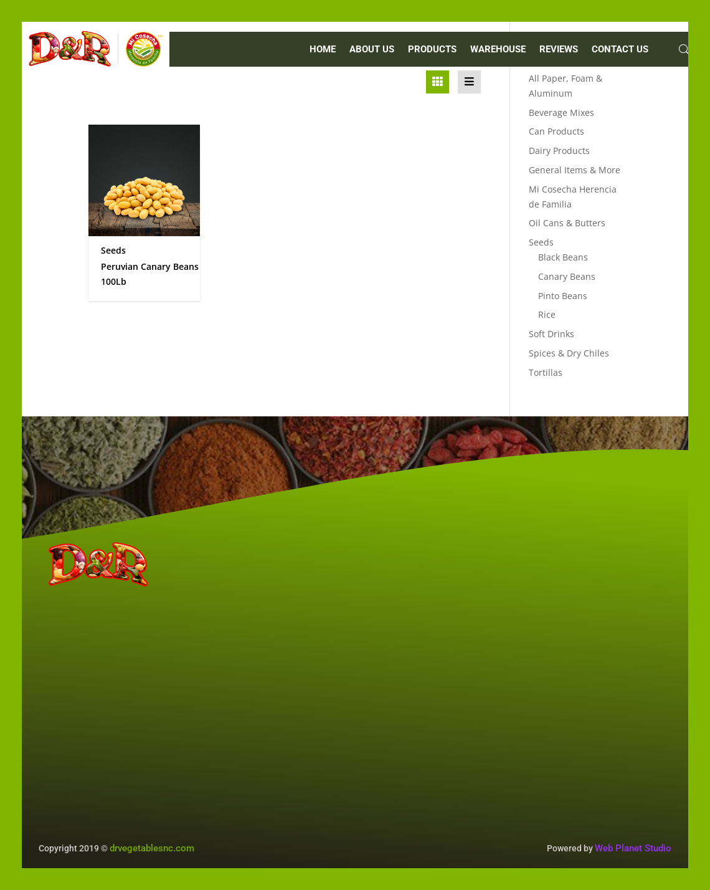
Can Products (556, 131)
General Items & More (574, 170)
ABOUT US (371, 50)
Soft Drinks (551, 334)
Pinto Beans (562, 296)
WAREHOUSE (498, 50)
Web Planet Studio (633, 848)
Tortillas (545, 372)
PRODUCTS (432, 50)
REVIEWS (558, 50)
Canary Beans (566, 276)
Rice (547, 314)
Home (323, 50)
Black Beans (563, 257)
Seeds (541, 242)
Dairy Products (559, 150)
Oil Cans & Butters (567, 223)
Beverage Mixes (561, 112)
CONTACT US (620, 50)
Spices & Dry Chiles (569, 353)
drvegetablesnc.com (152, 848)
